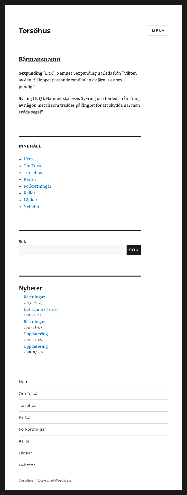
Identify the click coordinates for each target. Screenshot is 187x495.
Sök (22, 241)
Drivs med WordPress (55, 480)
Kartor (30, 179)
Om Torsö (33, 165)
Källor (29, 193)
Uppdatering (36, 333)
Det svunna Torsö (41, 309)
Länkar (30, 199)
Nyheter (31, 206)
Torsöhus (35, 30)
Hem (28, 158)
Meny (158, 30)
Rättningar (34, 297)
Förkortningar (37, 186)
